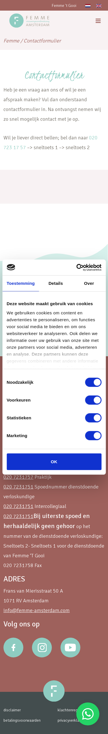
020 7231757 (18, 477)
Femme (11, 41)
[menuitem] (87, 5)
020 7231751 (18, 487)
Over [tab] (89, 283)
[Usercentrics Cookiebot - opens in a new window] (76, 267)
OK (54, 461)
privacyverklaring (71, 720)
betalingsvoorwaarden (22, 720)
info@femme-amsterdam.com (36, 610)
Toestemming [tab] (21, 283)
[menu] (98, 21)
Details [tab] (55, 283)
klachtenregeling (72, 710)
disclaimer (12, 710)
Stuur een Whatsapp (87, 713)
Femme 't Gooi (64, 5)
